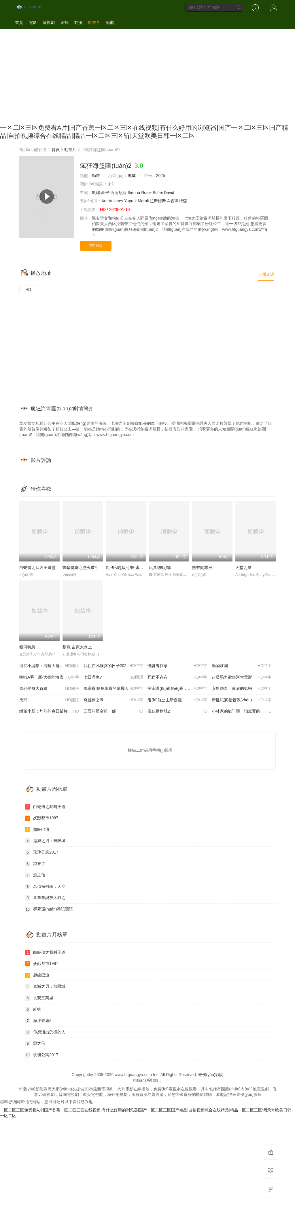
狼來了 (35, 864)
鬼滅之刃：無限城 (45, 840)
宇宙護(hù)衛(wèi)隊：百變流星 (177, 689)
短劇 (110, 22)
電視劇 (49, 22)
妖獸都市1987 (41, 818)
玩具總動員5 (160, 567)
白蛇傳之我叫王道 (45, 807)
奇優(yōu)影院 (211, 1074)
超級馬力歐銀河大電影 (242, 677)
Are (104, 201)
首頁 (19, 22)
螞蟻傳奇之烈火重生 (81, 567)
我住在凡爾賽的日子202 (113, 666)
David (169, 192)
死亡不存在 (177, 677)
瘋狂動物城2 (177, 711)
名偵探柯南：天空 (45, 886)
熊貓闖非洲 (202, 567)
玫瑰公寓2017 (41, 852)
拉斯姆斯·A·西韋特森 (168, 201)
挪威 (132, 175)
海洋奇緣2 (38, 1020)
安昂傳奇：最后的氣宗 (242, 689)
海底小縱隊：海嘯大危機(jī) (49, 666)
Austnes (116, 201)
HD (28, 289)
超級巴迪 (37, 829)
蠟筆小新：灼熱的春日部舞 (49, 711)
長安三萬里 (39, 998)
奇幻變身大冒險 (49, 689)
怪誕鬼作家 (177, 666)
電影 (33, 22)
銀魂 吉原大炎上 (77, 647)
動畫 (96, 175)
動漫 (78, 22)
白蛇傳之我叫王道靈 (37, 567)
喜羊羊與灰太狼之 (45, 897)
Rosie (146, 192)
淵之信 (35, 875)
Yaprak (130, 201)
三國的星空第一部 (113, 711)
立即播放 (96, 245)
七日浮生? (113, 677)
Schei (158, 192)
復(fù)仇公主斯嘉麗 (177, 700)
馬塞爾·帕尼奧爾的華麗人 (113, 689)
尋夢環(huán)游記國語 (49, 909)
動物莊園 (242, 666)
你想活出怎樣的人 (45, 1032)
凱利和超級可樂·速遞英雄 (128, 567)
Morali (143, 201)
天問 (49, 700)
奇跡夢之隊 (113, 700)
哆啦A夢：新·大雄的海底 (49, 677)
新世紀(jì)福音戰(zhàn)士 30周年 (242, 700)
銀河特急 (27, 647)
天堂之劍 (243, 567)
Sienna (134, 192)
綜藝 (64, 22)
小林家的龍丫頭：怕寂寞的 (242, 711)
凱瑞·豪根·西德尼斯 (109, 192)
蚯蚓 (33, 1009)
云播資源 (266, 274)
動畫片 (94, 22)
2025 (160, 175)
